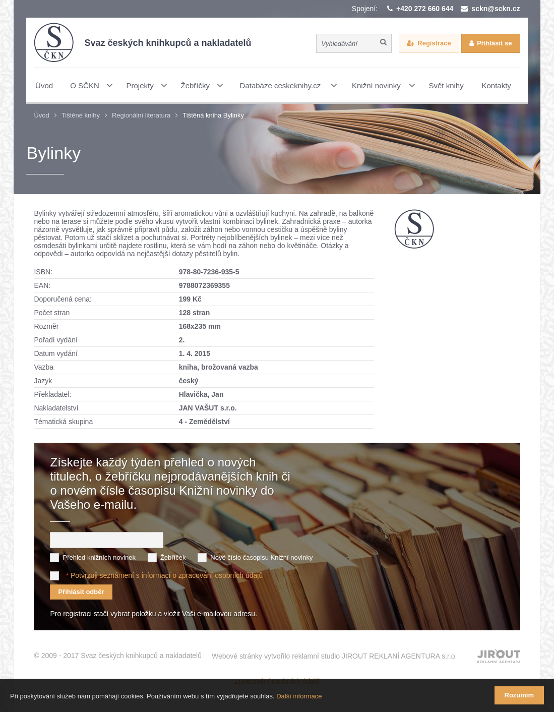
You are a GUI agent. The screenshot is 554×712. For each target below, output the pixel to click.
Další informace (299, 696)
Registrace (434, 43)
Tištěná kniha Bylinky (213, 115)
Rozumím (519, 695)
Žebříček (173, 557)
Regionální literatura (141, 115)
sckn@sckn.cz (495, 9)
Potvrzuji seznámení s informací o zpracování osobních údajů (167, 575)
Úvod (41, 115)
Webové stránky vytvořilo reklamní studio (334, 656)
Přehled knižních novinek (99, 557)
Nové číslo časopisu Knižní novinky (261, 557)
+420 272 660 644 (424, 9)
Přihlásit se (494, 43)
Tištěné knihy (80, 115)
